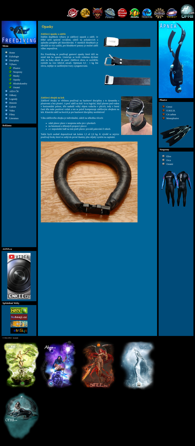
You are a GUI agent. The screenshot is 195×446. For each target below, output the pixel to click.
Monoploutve (172, 118)
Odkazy (12, 95)
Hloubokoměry (20, 83)
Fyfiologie (14, 56)
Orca (168, 160)
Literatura (13, 118)
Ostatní (16, 87)
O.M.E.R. (170, 110)
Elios (168, 156)
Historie (13, 103)
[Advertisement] (18, 187)
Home (12, 52)
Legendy (13, 99)
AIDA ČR (14, 91)
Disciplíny (14, 60)
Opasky (16, 79)
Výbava (12, 64)
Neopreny (17, 72)
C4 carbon (171, 114)
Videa (12, 110)
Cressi (169, 106)
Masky (16, 76)
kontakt (15, 338)
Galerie (12, 106)
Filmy (12, 114)
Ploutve (16, 68)
